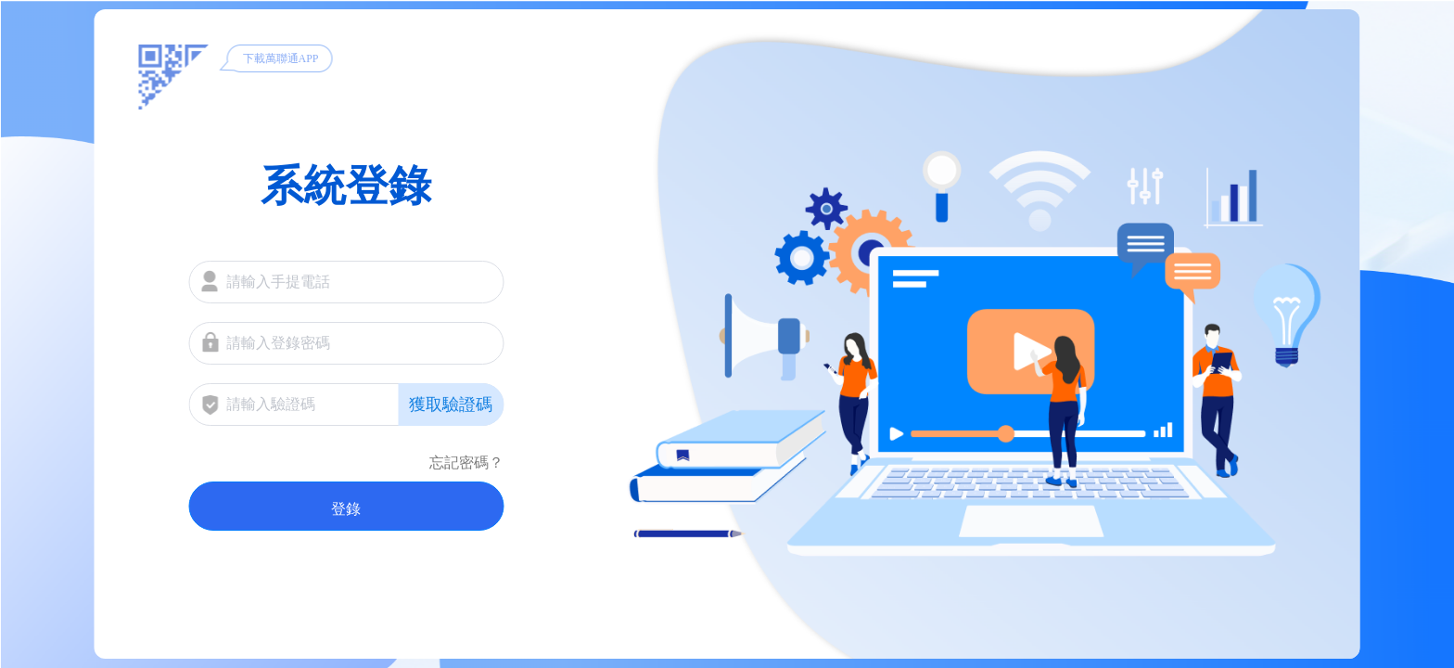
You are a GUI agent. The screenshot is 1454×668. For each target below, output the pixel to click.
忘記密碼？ (466, 462)
